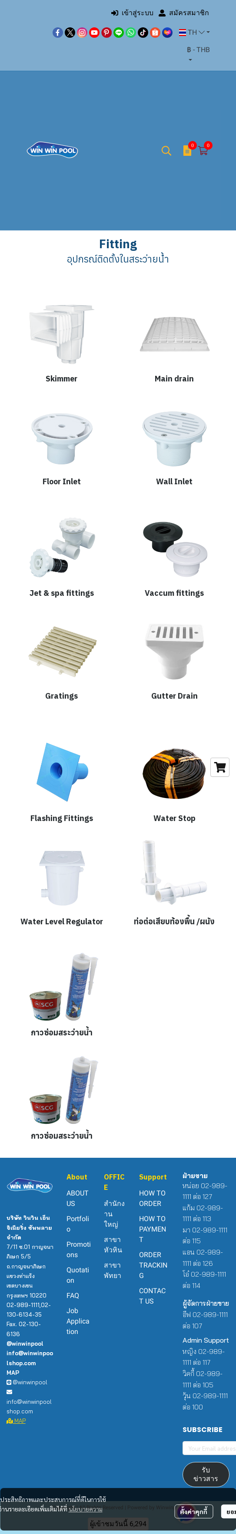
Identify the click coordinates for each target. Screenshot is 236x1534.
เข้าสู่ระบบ (132, 13)
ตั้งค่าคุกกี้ (193, 1511)
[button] (194, 32)
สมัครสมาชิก (184, 13)
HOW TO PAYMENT (152, 1229)
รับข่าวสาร (205, 1474)
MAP (16, 1420)
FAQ (72, 1295)
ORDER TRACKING (153, 1265)
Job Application (78, 1321)
